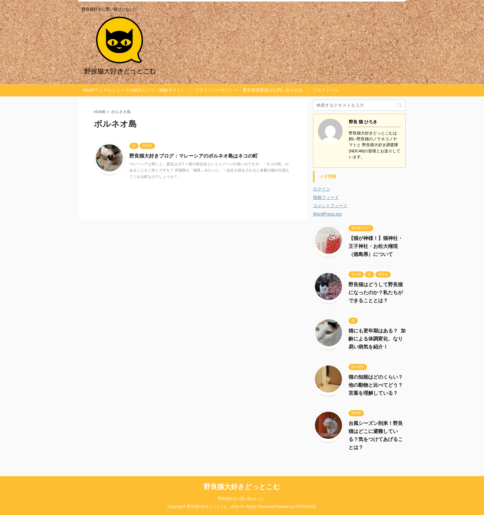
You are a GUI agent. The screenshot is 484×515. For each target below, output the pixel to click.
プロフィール (325, 90)
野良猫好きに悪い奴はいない (242, 498)
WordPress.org (327, 214)
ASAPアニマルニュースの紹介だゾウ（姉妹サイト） (134, 90)
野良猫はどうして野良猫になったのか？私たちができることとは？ (375, 292)
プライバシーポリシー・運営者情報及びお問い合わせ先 (249, 90)
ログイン (321, 189)
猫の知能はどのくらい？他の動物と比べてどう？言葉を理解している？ (375, 385)
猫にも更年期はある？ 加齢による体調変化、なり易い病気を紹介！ (377, 338)
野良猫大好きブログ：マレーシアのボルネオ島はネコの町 (193, 156)
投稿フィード (326, 197)
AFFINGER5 (305, 507)
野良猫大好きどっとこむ (242, 487)
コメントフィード (330, 205)
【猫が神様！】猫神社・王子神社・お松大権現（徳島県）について (375, 246)
